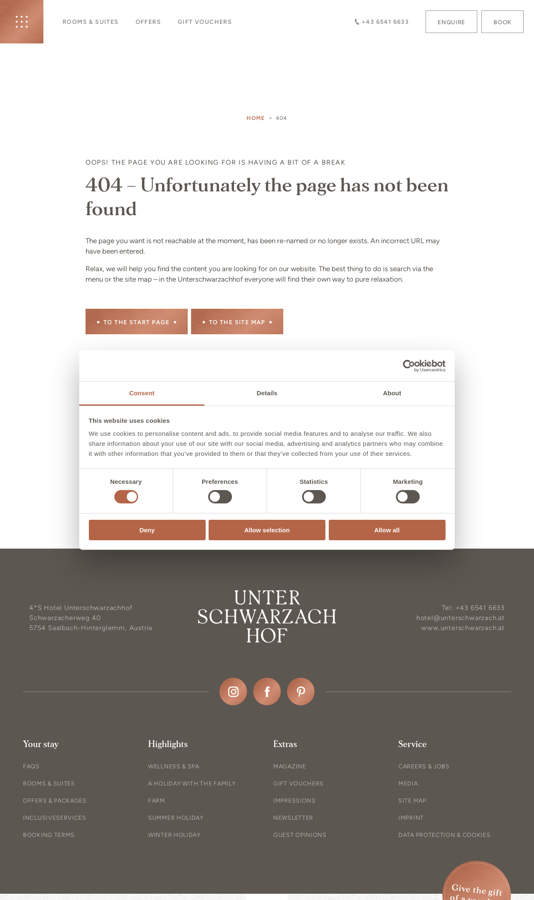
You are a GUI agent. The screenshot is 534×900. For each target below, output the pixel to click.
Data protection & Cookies (444, 835)
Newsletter (293, 817)
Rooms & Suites (91, 21)
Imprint (411, 817)
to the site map (237, 322)
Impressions (294, 800)
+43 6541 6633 (381, 21)
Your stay (40, 744)
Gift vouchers (205, 21)
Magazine (289, 766)
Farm (156, 800)
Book (502, 22)
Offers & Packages (55, 800)
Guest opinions (300, 835)
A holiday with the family (192, 783)
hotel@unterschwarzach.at (460, 618)
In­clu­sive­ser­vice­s (54, 817)
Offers (148, 21)
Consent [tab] (142, 393)
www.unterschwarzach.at (463, 628)
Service (412, 744)
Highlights (168, 744)
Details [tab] (267, 393)
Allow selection (267, 530)
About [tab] (392, 393)
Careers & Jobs (424, 766)
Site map (412, 800)
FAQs (31, 766)
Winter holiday (174, 835)
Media (408, 783)
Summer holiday (176, 817)
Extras (285, 744)
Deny (147, 530)
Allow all (387, 530)
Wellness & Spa (173, 766)
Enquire (451, 22)
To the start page (136, 322)
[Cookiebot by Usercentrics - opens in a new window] (409, 365)
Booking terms (49, 835)
